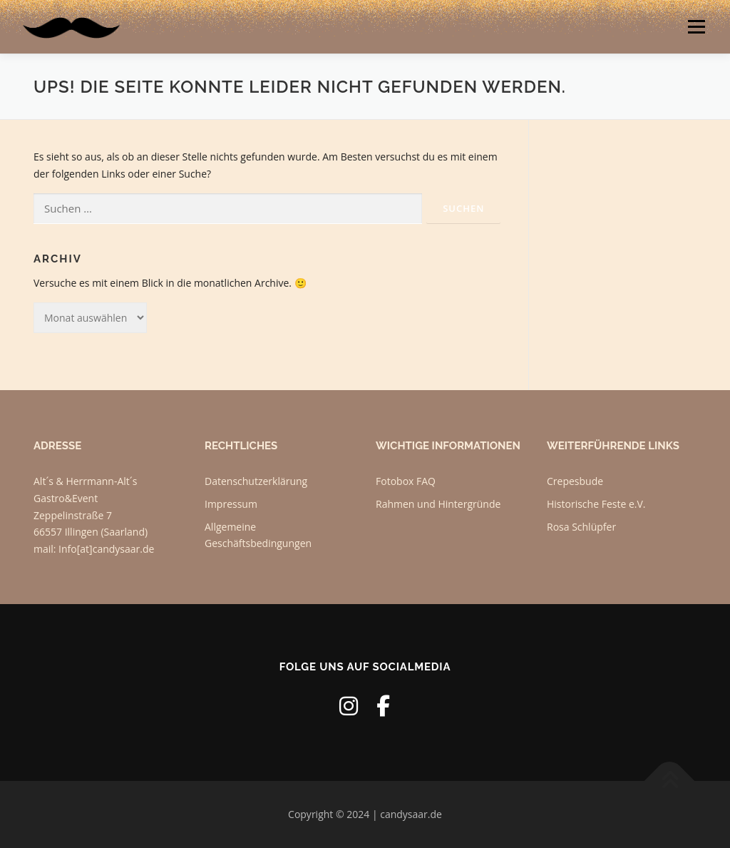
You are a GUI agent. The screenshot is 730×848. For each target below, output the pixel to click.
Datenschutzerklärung (256, 481)
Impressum (231, 504)
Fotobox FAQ (406, 481)
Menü (696, 27)
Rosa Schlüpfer (581, 526)
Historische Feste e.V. (596, 504)
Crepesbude (575, 481)
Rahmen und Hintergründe (438, 504)
